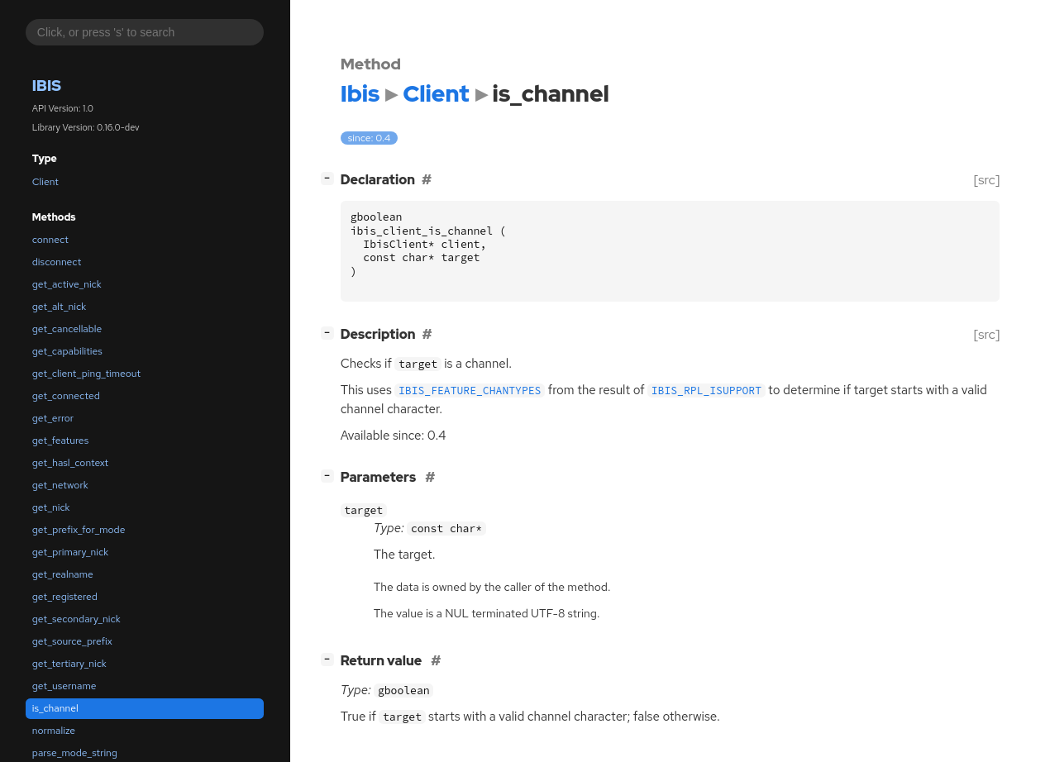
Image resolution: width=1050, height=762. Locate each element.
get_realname (62, 574)
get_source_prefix (72, 641)
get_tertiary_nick (69, 663)
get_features (60, 440)
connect (50, 239)
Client (45, 181)
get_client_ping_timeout (86, 373)
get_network (60, 485)
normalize (53, 730)
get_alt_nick (59, 306)
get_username (64, 686)
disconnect (56, 262)
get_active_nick (67, 284)
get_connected (66, 395)
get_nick (51, 507)
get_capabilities (67, 351)
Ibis (46, 85)
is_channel (55, 708)
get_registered (65, 596)
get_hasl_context (70, 462)
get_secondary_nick (76, 619)
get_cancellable (67, 329)
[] (330, 178)
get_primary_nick (70, 552)
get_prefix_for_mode (79, 529)
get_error (53, 418)
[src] (987, 179)
